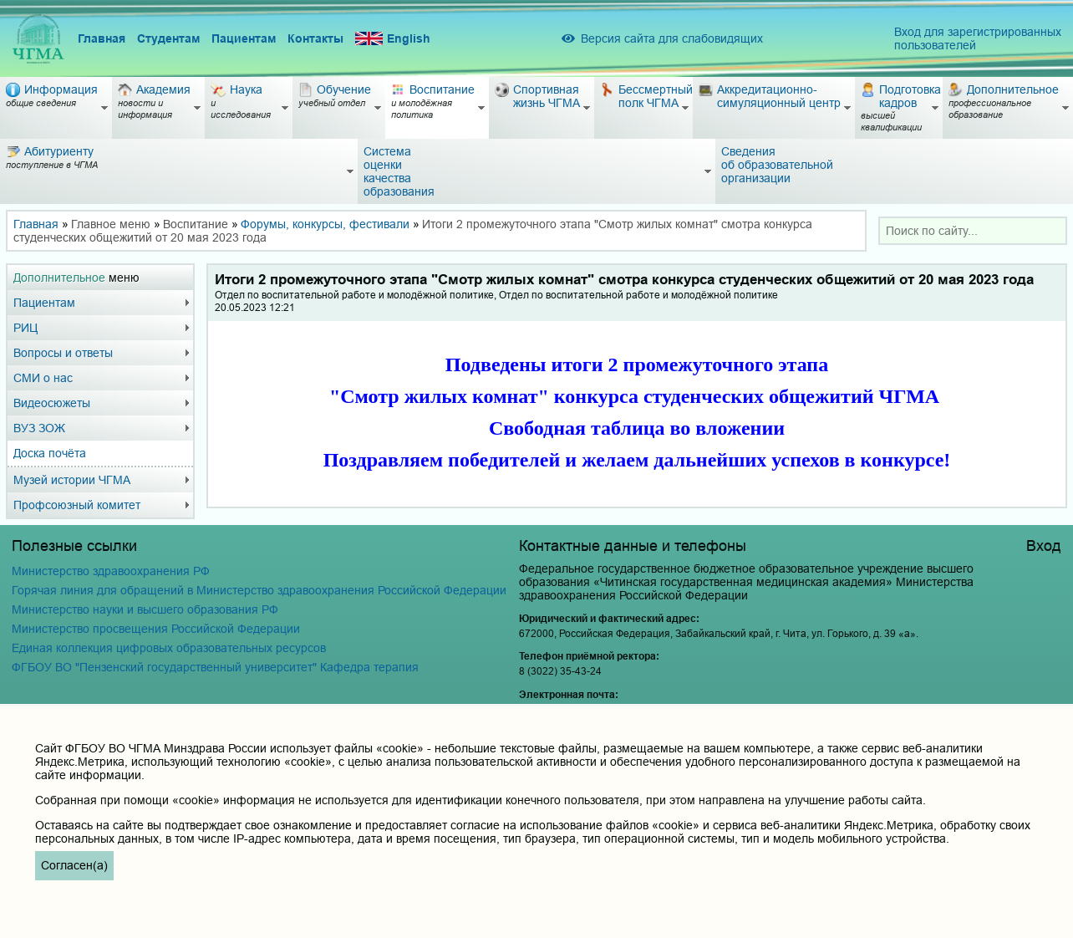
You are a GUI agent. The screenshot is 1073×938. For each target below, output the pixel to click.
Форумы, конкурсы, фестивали (325, 224)
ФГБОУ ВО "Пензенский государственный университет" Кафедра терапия (215, 667)
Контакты (315, 38)
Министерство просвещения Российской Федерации (156, 628)
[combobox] (972, 231)
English (392, 39)
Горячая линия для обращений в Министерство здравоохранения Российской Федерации (259, 590)
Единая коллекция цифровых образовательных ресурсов (169, 648)
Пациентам (243, 38)
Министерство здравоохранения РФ (111, 571)
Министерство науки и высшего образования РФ (145, 609)
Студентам (168, 38)
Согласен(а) (74, 865)
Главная (101, 38)
